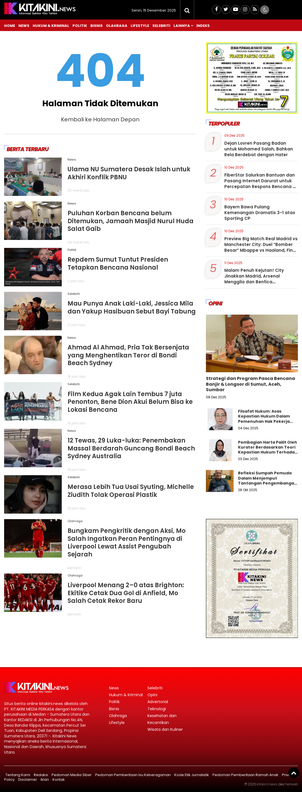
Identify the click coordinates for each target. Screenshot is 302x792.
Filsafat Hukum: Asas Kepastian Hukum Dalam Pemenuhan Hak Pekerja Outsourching (264, 418)
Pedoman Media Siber (72, 774)
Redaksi (41, 774)
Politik (79, 25)
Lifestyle (140, 25)
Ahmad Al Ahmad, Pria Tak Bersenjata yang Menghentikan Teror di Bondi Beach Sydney (128, 355)
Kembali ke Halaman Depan (100, 119)
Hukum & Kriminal (51, 25)
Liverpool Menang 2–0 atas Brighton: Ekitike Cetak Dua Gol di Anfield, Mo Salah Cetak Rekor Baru (126, 593)
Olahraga (116, 25)
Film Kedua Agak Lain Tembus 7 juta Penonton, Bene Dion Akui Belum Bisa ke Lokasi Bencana (130, 402)
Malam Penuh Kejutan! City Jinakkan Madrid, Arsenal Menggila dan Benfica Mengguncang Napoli (254, 278)
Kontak (58, 779)
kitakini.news (267, 784)
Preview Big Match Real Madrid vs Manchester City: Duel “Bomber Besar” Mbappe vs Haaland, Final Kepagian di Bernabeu (261, 247)
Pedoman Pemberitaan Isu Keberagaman (133, 774)
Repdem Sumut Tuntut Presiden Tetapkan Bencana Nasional (118, 263)
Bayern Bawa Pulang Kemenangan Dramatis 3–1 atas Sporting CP (259, 212)
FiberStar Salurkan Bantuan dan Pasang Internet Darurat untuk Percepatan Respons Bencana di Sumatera (260, 183)
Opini (152, 695)
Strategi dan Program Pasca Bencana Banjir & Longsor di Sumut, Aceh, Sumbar (250, 384)
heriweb (291, 784)
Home (9, 25)
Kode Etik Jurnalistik (191, 774)
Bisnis (96, 25)
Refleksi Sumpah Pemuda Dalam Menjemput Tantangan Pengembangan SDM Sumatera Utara (267, 480)
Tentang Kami (17, 774)
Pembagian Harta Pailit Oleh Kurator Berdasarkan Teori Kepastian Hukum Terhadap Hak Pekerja (267, 450)
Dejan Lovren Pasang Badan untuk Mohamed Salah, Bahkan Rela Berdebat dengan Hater (258, 149)
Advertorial (157, 701)
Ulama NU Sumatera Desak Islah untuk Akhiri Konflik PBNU (129, 173)
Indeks (203, 25)
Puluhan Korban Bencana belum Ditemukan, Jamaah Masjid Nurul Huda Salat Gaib (131, 221)
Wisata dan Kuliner (165, 729)
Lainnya (182, 25)
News (23, 25)
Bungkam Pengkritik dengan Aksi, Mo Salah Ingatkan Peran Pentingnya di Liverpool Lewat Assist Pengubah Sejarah (127, 543)
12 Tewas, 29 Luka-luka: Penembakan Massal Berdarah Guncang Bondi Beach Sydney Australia (131, 448)
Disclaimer (27, 779)
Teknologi (156, 709)
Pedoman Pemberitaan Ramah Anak (245, 774)
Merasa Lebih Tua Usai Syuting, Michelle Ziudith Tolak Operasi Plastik (131, 491)
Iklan (45, 779)
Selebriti (161, 25)
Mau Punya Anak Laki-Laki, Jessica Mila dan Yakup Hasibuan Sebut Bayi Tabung (132, 307)
